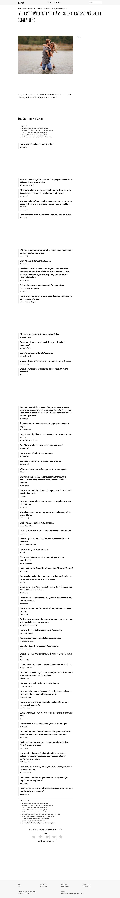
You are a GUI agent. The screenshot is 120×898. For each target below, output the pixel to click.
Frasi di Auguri (43, 886)
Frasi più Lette (43, 884)
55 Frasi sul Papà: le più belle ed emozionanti (33, 821)
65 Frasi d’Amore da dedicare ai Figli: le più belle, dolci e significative (39, 823)
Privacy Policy (86, 884)
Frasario (21, 2)
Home (19, 9)
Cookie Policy (86, 886)
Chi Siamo (64, 884)
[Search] (95, 2)
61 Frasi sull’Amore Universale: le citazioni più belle (34, 135)
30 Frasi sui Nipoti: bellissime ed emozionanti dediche (35, 819)
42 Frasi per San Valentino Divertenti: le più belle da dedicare (37, 130)
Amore (29, 9)
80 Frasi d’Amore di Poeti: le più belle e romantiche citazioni (37, 137)
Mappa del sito (65, 886)
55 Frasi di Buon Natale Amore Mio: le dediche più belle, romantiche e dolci (41, 814)
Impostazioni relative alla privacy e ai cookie (72, 893)
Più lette (57, 2)
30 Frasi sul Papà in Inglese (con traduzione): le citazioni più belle (38, 816)
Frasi (50, 2)
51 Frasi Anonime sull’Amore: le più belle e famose (34, 133)
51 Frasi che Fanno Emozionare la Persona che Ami (35, 128)
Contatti (63, 892)
